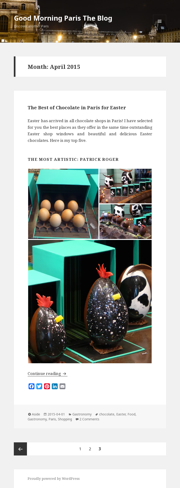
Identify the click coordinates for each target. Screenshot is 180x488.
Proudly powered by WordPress (54, 478)
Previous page (20, 448)
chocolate (106, 414)
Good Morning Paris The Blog (63, 17)
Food (131, 414)
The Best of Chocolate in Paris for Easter (77, 107)
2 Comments (89, 419)
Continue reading (48, 373)
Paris (52, 419)
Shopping (65, 419)
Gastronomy (82, 414)
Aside (36, 414)
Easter (121, 414)
